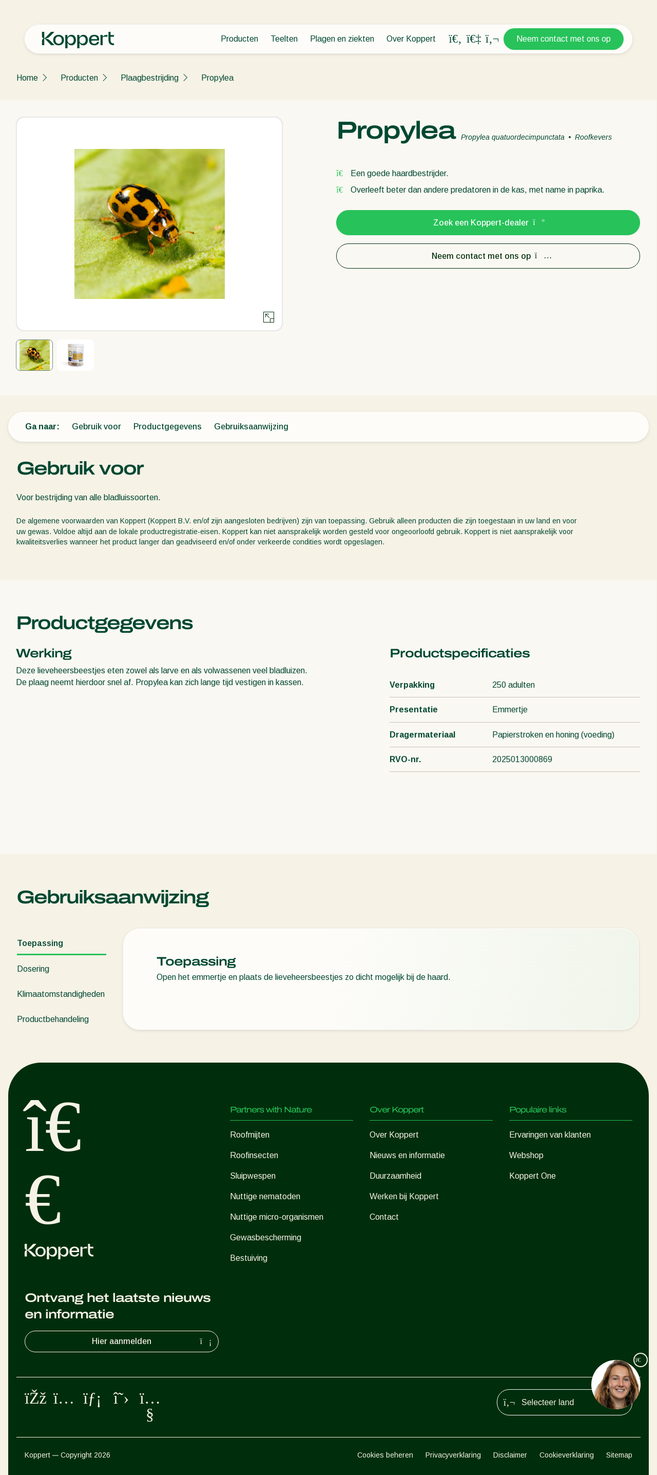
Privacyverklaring (453, 1455)
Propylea (217, 77)
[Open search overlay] (455, 39)
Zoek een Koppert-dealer (488, 222)
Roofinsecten (254, 1155)
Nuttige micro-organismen (276, 1217)
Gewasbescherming (265, 1237)
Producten (239, 38)
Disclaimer (510, 1455)
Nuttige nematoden (265, 1196)
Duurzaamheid (395, 1175)
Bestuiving (248, 1258)
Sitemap (619, 1455)
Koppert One (532, 1175)
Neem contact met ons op (563, 38)
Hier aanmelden (153, 1341)
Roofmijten (249, 1134)
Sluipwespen (253, 1175)
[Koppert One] (474, 38)
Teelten (284, 38)
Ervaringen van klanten (550, 1134)
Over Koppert (411, 38)
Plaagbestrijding (150, 77)
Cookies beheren (385, 1455)
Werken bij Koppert (404, 1196)
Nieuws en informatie (407, 1155)
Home (27, 77)
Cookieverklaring (566, 1455)
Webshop (526, 1155)
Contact (384, 1217)
